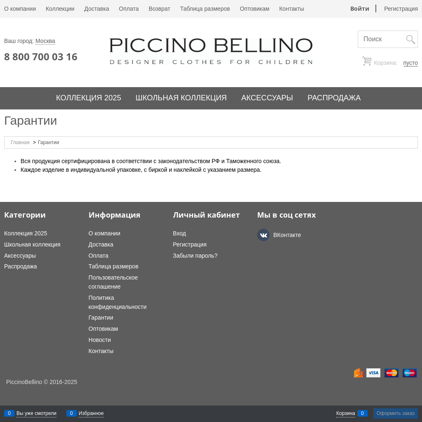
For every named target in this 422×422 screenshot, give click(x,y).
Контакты (291, 8)
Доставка (96, 8)
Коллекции (60, 8)
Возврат (160, 8)
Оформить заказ (396, 413)
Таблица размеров (205, 8)
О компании (20, 8)
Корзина (345, 413)
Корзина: (395, 62)
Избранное (91, 413)
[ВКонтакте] (263, 235)
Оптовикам (255, 8)
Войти (359, 8)
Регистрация (401, 8)
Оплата (129, 8)
